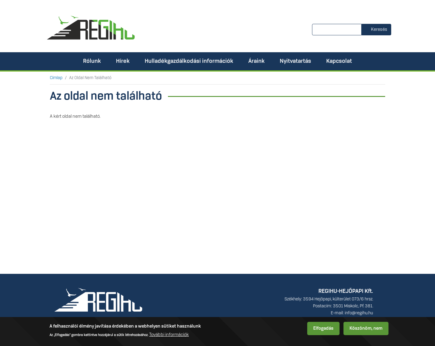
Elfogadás (323, 330)
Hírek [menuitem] (123, 61)
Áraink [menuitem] (256, 61)
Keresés (379, 29)
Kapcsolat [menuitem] (339, 61)
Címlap (56, 78)
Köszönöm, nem (366, 330)
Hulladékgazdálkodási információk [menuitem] (189, 61)
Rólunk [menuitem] (92, 61)
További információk (169, 336)
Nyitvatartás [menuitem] (295, 61)
